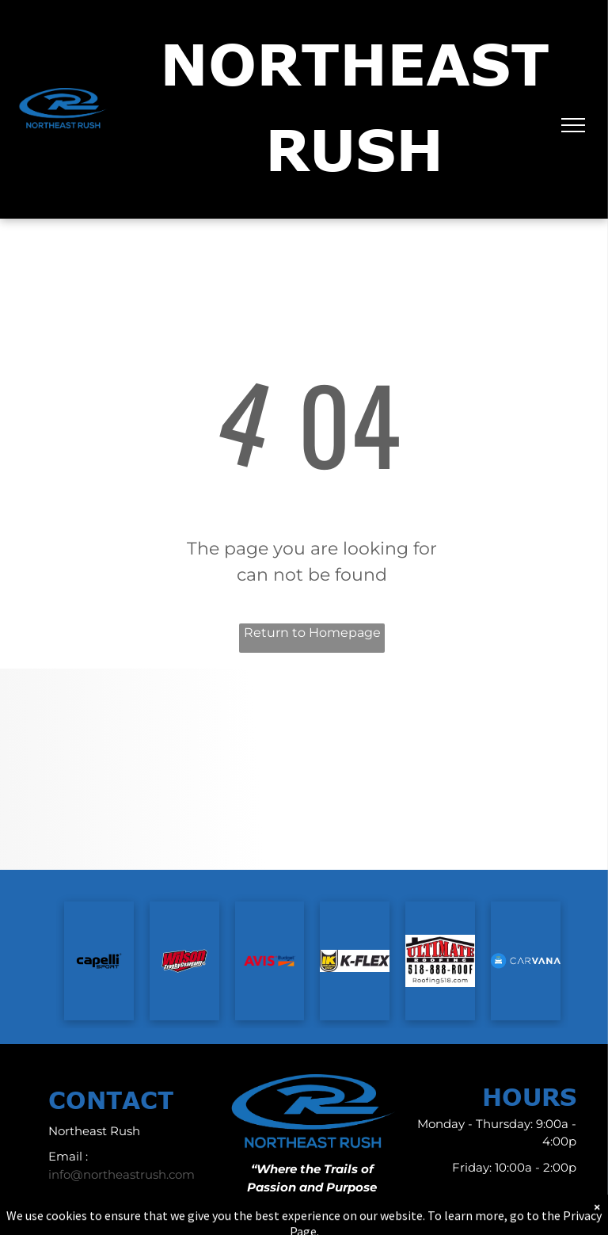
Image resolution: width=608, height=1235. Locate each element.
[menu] (573, 125)
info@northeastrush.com (121, 1174)
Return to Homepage (312, 632)
